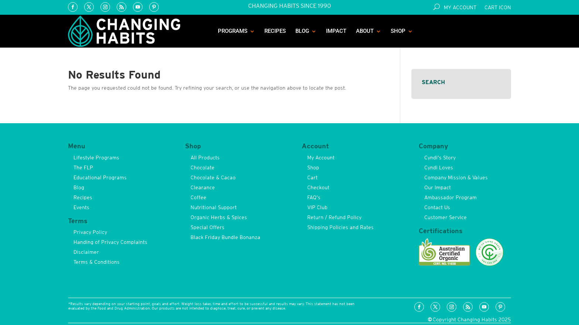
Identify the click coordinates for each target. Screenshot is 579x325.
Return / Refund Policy (334, 217)
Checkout (318, 187)
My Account (460, 7)
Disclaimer (86, 252)
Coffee (198, 197)
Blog (302, 31)
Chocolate (203, 167)
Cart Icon (497, 7)
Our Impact (437, 187)
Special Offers (208, 227)
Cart (312, 177)
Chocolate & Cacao (213, 177)
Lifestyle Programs (96, 157)
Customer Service (445, 217)
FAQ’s (314, 197)
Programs (232, 31)
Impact (336, 31)
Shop (398, 31)
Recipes (275, 31)
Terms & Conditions (96, 262)
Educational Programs (100, 177)
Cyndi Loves (438, 167)
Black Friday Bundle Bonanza (225, 237)
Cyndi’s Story (440, 157)
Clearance (203, 187)
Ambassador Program (450, 197)
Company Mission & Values (456, 177)
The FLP (83, 167)
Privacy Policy (90, 232)
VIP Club (317, 207)
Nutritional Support (214, 207)
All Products (205, 157)
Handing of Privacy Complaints (110, 242)
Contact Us (437, 207)
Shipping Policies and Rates (340, 227)
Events (81, 207)
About (365, 31)
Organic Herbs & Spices (219, 217)
